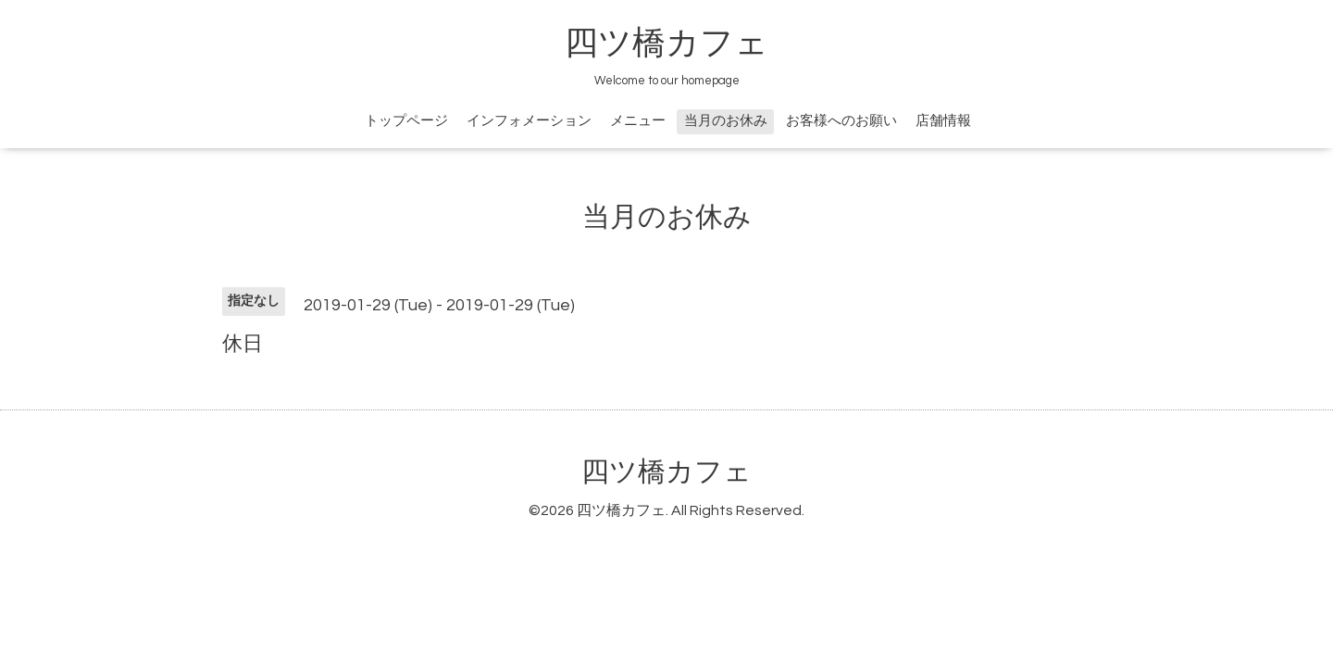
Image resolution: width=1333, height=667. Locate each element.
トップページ (406, 121)
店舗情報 (943, 121)
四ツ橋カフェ (666, 43)
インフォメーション (529, 121)
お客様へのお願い (841, 121)
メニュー (638, 121)
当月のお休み (725, 121)
